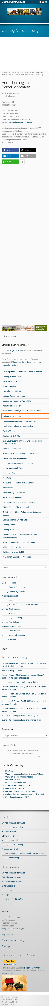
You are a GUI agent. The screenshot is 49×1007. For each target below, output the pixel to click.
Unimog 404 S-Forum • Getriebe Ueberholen (20, 682)
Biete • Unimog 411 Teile (12, 671)
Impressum (7, 934)
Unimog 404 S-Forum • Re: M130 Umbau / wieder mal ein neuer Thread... (24, 702)
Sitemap (6, 946)
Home (34, 72)
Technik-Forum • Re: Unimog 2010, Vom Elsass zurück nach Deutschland (24, 688)
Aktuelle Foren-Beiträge (16, 657)
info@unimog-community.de (13, 929)
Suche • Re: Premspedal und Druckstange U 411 (21, 716)
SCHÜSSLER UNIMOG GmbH (17, 786)
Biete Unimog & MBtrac (11, 877)
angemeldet (14, 350)
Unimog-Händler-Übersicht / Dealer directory (20, 605)
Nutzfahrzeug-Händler (11, 840)
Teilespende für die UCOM (12, 899)
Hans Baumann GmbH (14, 788)
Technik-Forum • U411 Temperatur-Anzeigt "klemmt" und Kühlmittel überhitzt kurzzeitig (23, 676)
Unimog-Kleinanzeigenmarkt (13, 591)
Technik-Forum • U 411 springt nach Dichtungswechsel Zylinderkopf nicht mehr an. (24, 664)
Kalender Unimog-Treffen (12, 626)
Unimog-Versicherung (10, 858)
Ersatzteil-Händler (9, 832)
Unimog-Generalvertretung (12, 845)
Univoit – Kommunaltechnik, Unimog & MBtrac (24, 774)
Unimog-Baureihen (9, 600)
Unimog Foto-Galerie (10, 622)
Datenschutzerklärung (13, 940)
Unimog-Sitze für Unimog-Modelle (19, 777)
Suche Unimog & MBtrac (12, 881)
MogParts (9, 771)
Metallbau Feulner (12, 780)
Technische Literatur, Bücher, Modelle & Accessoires (23, 853)
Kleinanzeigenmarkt (10, 596)
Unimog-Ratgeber (9, 613)
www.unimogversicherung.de (20, 122)
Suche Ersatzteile (9, 890)
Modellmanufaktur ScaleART (17, 797)
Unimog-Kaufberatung (11, 609)
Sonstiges (6, 895)
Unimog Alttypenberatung (12, 618)
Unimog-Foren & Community (13, 587)
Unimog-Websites (9, 639)
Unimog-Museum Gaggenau (13, 635)
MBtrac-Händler (8, 836)
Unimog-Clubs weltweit (11, 631)
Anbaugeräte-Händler (10, 849)
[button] (10, 150)
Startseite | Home (9, 583)
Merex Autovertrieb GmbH (16, 783)
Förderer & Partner (31, 968)
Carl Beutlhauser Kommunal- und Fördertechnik (24, 794)
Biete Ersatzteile (8, 886)
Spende (9, 974)
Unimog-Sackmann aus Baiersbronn (20, 791)
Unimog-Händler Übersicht (12, 827)
